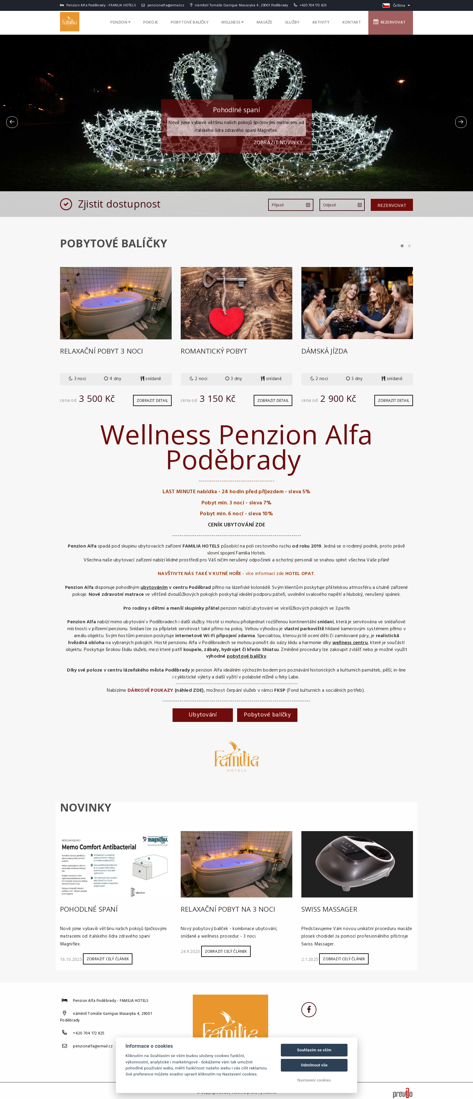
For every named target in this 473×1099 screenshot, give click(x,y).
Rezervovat (392, 21)
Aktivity (329, 21)
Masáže (279, 21)
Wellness (250, 21)
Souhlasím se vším (314, 1050)
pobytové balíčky (246, 655)
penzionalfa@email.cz (162, 5)
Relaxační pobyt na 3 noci (230, 907)
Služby (304, 21)
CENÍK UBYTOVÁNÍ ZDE (236, 523)
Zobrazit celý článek (108, 954)
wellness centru (350, 641)
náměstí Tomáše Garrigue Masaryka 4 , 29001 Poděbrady (239, 5)
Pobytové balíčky (210, 21)
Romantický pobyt (216, 351)
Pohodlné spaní (90, 907)
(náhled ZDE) (189, 688)
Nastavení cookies (314, 1080)
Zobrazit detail (152, 398)
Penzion (147, 21)
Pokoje (174, 21)
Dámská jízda (325, 351)
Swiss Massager (331, 907)
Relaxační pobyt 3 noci (104, 351)
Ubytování (203, 713)
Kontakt (357, 21)
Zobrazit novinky (278, 142)
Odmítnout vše (314, 1065)
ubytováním (154, 585)
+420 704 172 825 (313, 5)
